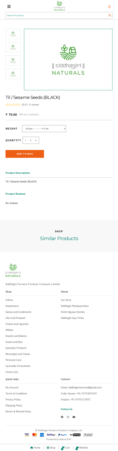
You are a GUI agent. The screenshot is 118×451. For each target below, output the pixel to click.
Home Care (12, 371)
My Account (12, 387)
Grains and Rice (14, 341)
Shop (51, 447)
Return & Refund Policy (18, 411)
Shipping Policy (14, 405)
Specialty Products (16, 347)
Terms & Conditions (16, 393)
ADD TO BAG (25, 153)
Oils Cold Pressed (15, 317)
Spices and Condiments (18, 311)
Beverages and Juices (18, 353)
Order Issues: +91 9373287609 (79, 393)
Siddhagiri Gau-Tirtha (72, 317)
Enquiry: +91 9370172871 (76, 399)
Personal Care (13, 359)
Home (35, 447)
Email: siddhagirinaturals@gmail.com (81, 387)
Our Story (66, 299)
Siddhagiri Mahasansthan (75, 305)
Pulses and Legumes (17, 323)
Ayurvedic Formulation (18, 365)
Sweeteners (12, 305)
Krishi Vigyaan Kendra (73, 311)
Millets (9, 329)
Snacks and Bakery (16, 335)
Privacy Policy (13, 399)
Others (9, 299)
